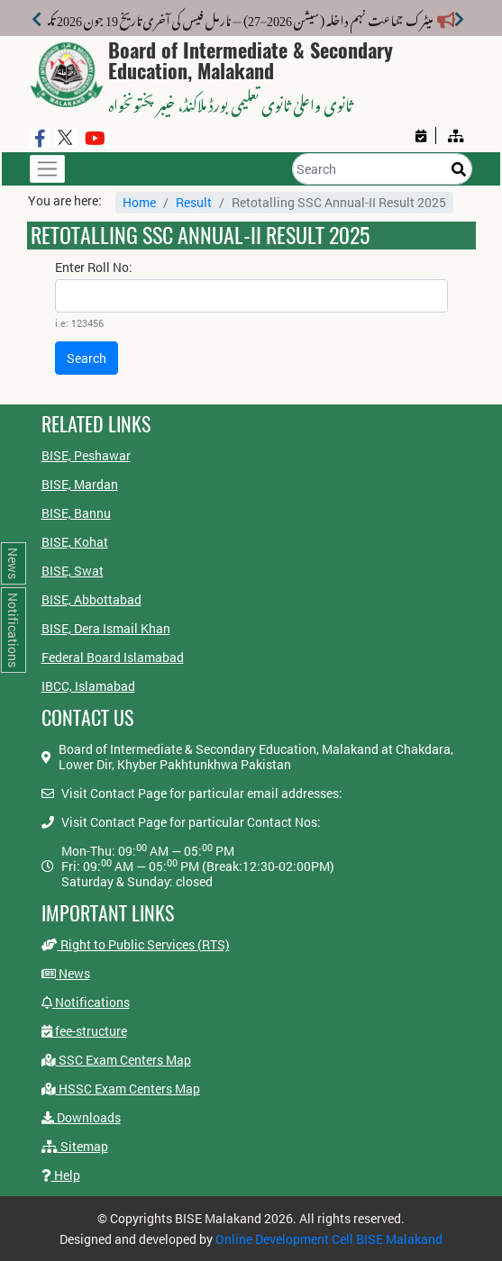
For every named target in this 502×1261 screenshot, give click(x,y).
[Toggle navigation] (47, 169)
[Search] (382, 169)
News (65, 973)
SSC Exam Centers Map (116, 1059)
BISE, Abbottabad (91, 599)
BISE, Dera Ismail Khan (105, 628)
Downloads (81, 1117)
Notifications (85, 1002)
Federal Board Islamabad (112, 657)
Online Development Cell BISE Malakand (329, 1238)
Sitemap (74, 1146)
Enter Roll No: (93, 267)
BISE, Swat (72, 570)
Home (139, 202)
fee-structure (84, 1030)
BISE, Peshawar (86, 455)
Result (194, 202)
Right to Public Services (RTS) (135, 944)
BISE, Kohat (74, 541)
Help (60, 1175)
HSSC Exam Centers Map (120, 1088)
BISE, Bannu (76, 513)
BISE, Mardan (79, 484)
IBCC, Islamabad (88, 685)
